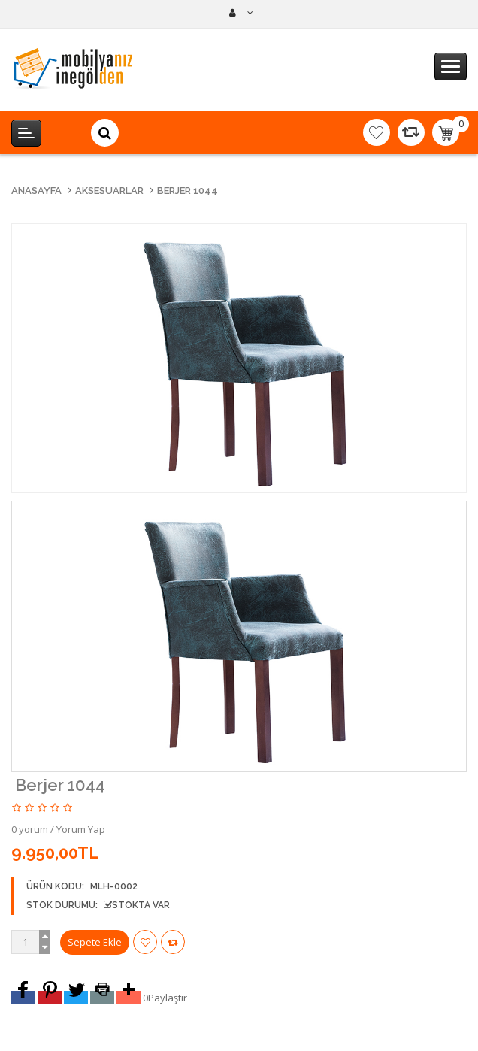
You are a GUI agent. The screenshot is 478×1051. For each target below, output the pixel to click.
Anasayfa (36, 190)
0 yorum (29, 829)
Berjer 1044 (187, 190)
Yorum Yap (80, 829)
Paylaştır (167, 997)
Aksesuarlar (109, 190)
